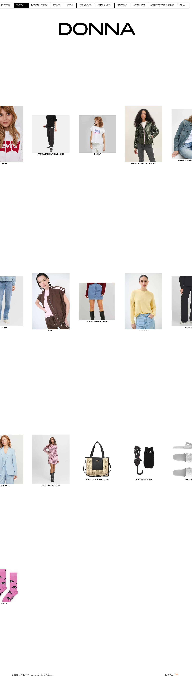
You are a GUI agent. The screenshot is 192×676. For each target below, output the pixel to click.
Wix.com (50, 675)
